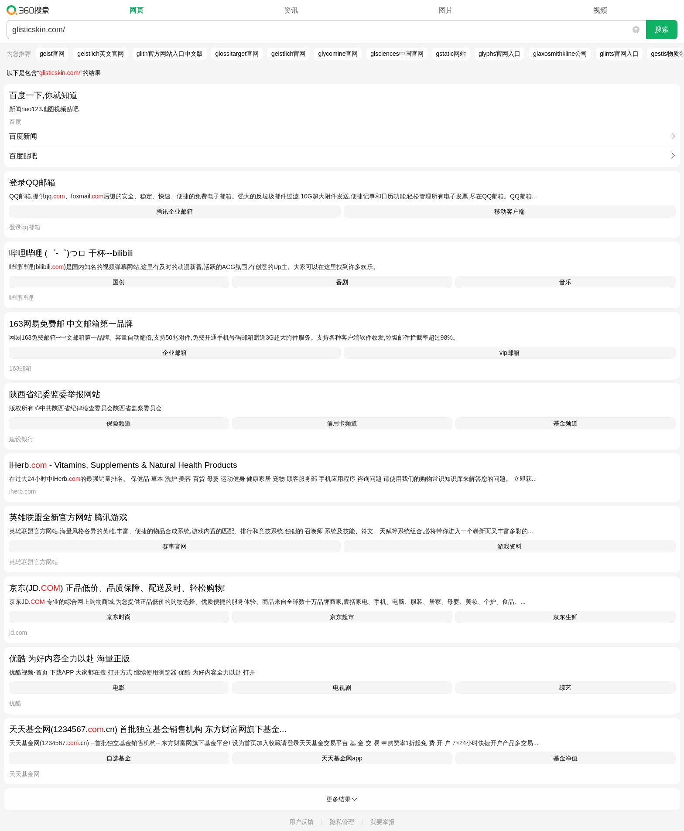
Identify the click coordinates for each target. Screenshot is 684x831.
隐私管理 (342, 821)
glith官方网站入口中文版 (170, 53)
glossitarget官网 (237, 53)
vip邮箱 (509, 352)
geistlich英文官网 (100, 53)
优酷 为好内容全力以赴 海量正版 (69, 658)
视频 (600, 10)
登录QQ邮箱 (32, 182)
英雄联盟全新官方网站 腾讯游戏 (68, 517)
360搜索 (30, 10)
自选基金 (118, 758)
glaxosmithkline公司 (560, 53)
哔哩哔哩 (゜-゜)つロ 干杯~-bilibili (71, 253)
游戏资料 (509, 546)
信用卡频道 (342, 423)
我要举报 (382, 821)
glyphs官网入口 (499, 53)
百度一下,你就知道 (43, 95)
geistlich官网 (288, 53)
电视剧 (342, 687)
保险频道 (118, 423)
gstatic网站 (451, 53)
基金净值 (565, 758)
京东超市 (342, 616)
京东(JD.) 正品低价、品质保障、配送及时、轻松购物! (117, 588)
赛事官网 (174, 546)
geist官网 (52, 53)
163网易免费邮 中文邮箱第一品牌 (71, 323)
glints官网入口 (619, 53)
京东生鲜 (565, 616)
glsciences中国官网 (396, 53)
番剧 (342, 282)
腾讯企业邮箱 (174, 211)
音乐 (565, 282)
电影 (119, 687)
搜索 (662, 29)
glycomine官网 (338, 53)
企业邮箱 (174, 352)
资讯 (291, 10)
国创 (119, 282)
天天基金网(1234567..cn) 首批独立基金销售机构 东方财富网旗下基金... (148, 729)
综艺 (565, 687)
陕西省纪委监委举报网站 (54, 394)
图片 (446, 10)
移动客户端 (509, 211)
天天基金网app (341, 758)
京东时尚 (118, 616)
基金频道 (565, 423)
